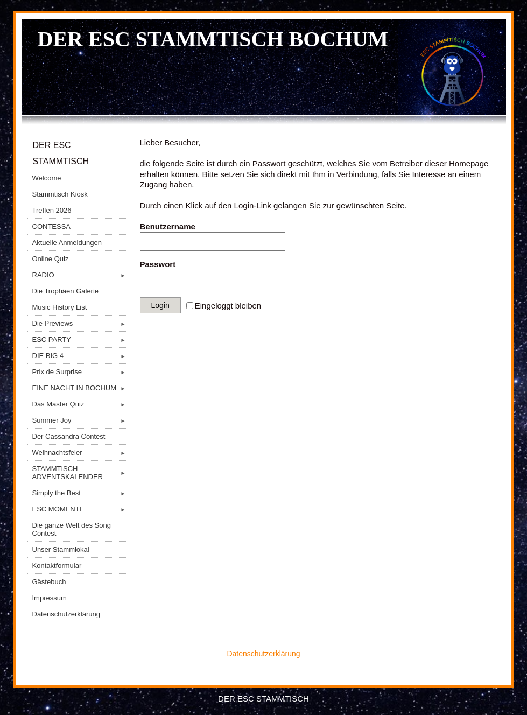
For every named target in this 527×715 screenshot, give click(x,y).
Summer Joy (80, 420)
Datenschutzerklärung (66, 614)
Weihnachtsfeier (80, 452)
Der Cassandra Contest (69, 436)
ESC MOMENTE (80, 509)
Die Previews (80, 323)
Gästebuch (49, 582)
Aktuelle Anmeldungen (67, 243)
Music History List (59, 307)
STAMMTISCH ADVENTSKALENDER (80, 473)
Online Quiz (50, 259)
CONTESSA (51, 226)
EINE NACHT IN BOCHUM (80, 388)
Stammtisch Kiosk (60, 194)
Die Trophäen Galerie (65, 291)
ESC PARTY (80, 339)
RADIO (80, 275)
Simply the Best (80, 493)
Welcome (46, 178)
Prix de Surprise (80, 372)
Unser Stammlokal (60, 549)
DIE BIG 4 (80, 356)
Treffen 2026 (52, 210)
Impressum (49, 598)
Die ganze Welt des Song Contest (71, 529)
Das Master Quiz (80, 404)
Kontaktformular (57, 566)
